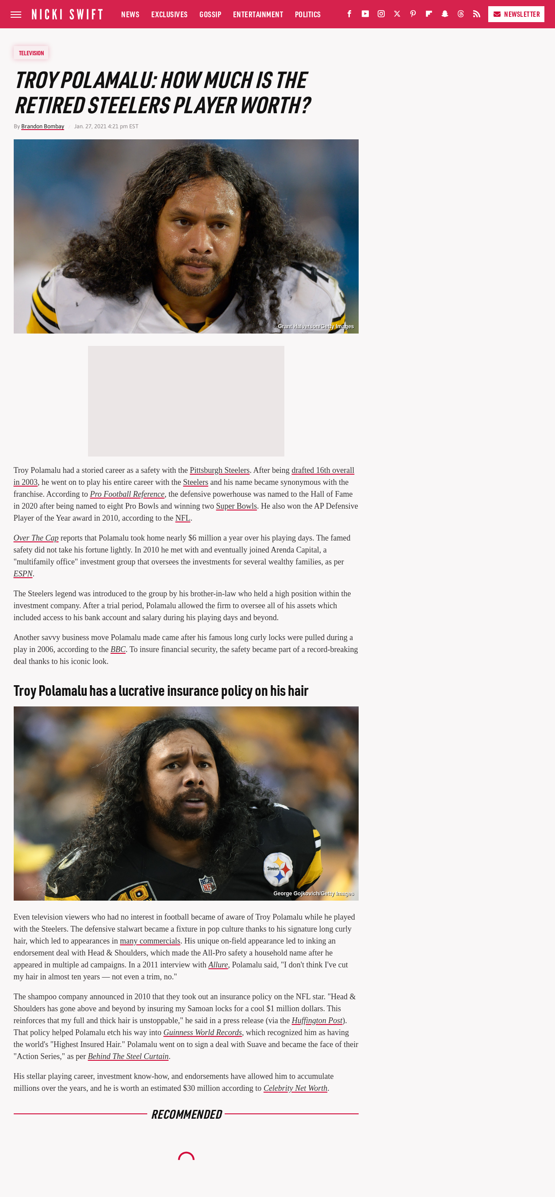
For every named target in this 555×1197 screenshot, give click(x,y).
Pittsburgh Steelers (219, 470)
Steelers (195, 482)
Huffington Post (317, 1020)
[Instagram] (381, 15)
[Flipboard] (429, 15)
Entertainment (258, 14)
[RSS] (476, 15)
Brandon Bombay (42, 126)
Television (31, 53)
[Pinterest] (413, 15)
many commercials (150, 940)
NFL (182, 518)
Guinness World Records (202, 1032)
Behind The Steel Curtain (128, 1056)
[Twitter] (397, 15)
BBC (118, 649)
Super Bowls (236, 506)
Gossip (210, 14)
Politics (308, 14)
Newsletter (516, 14)
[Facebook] (349, 15)
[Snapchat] (444, 15)
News (130, 14)
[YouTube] (365, 15)
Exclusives (169, 14)
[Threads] (460, 15)
